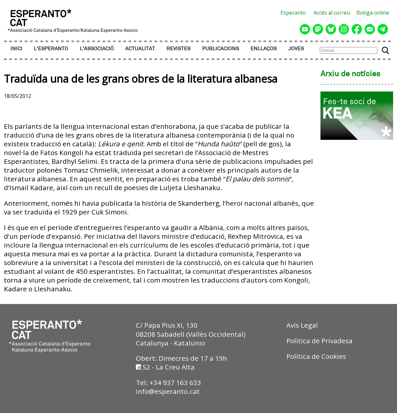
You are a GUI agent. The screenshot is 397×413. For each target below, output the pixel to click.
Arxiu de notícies (350, 74)
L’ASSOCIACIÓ (97, 48)
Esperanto (293, 12)
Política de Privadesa (319, 340)
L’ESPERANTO (51, 48)
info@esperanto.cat (168, 391)
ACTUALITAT (140, 48)
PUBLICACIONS (220, 48)
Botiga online (372, 12)
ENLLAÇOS (263, 48)
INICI (16, 48)
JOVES (296, 48)
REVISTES (178, 48)
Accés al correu (332, 12)
